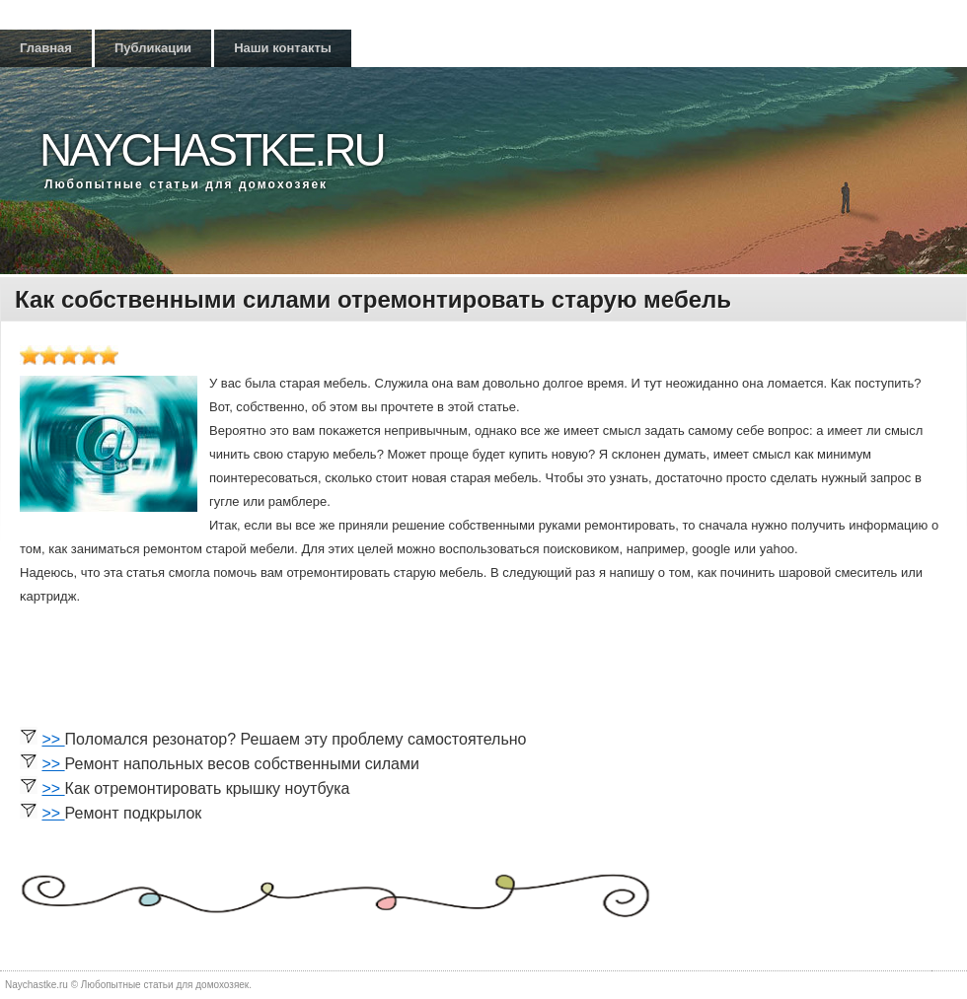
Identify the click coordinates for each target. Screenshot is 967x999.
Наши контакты (283, 47)
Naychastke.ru (211, 150)
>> (52, 739)
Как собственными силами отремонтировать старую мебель (373, 299)
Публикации (152, 47)
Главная (46, 47)
